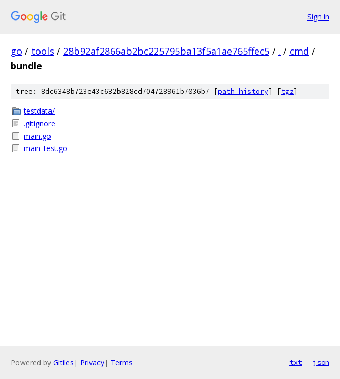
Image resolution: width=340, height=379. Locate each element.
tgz (287, 91)
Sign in (318, 17)
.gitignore (39, 123)
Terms (122, 362)
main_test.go (45, 148)
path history (243, 91)
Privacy (92, 362)
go (16, 51)
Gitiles (63, 362)
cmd (299, 51)
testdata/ (39, 111)
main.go (37, 136)
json (321, 362)
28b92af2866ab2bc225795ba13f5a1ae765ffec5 (166, 51)
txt (295, 362)
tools (42, 51)
